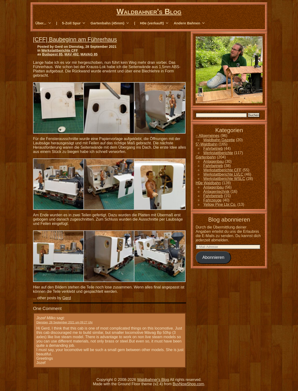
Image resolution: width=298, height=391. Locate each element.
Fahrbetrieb (213, 149)
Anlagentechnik (216, 192)
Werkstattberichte (218, 153)
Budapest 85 (52, 54)
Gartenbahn (206, 157)
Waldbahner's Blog (148, 11)
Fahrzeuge (212, 200)
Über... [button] (43, 23)
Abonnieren (213, 257)
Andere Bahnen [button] (189, 23)
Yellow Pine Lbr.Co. (219, 204)
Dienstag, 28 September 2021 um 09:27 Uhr (64, 322)
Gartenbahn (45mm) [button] (109, 23)
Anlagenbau (213, 161)
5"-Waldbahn (206, 144)
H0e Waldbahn (208, 183)
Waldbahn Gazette (219, 140)
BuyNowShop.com (188, 384)
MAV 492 (72, 54)
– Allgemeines (208, 136)
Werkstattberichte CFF (59, 50)
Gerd (66, 298)
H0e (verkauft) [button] (154, 23)
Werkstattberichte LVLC (223, 174)
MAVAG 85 (89, 54)
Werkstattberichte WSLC (224, 179)
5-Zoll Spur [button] (74, 23)
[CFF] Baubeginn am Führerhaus (75, 39)
